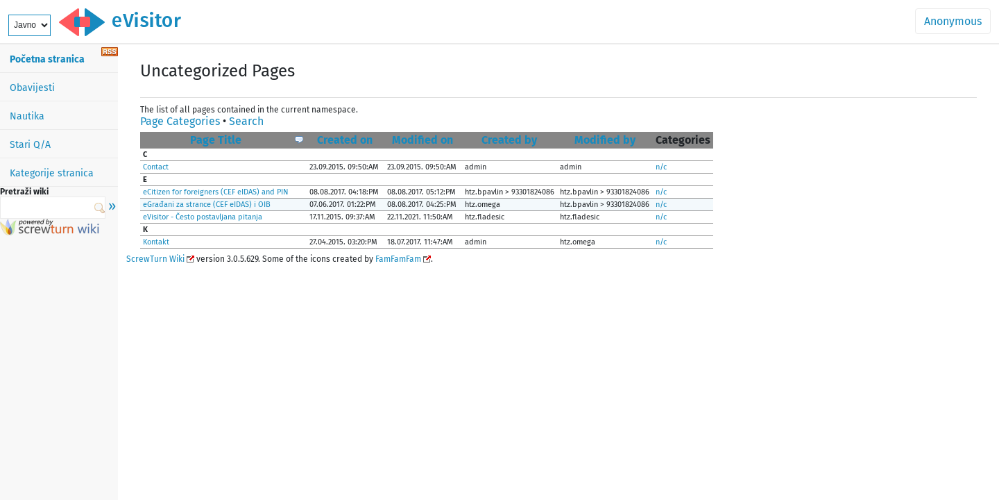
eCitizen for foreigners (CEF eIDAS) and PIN (216, 192)
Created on (345, 140)
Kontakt (156, 242)
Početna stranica (47, 59)
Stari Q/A (30, 145)
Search (246, 121)
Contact (156, 167)
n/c (661, 167)
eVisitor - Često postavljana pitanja (202, 217)
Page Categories (180, 121)
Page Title (215, 140)
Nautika (27, 116)
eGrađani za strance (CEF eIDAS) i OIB (207, 204)
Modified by (604, 140)
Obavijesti (32, 88)
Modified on (422, 140)
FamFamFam (398, 259)
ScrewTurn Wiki (155, 259)
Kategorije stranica (52, 173)
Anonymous (953, 21)
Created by (509, 140)
